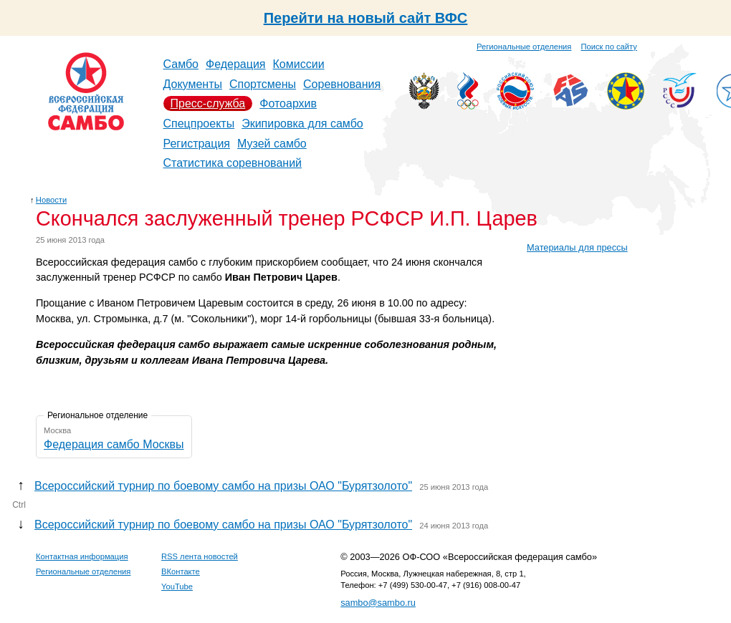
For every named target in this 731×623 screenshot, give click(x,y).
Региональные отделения (524, 46)
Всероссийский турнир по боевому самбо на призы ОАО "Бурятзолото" (223, 486)
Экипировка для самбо (302, 123)
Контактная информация (82, 556)
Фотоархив (288, 103)
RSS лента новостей (199, 556)
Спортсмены (262, 84)
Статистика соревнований (232, 163)
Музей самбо (272, 143)
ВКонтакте (180, 571)
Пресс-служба (208, 103)
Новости (51, 199)
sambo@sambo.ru (378, 602)
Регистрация (197, 143)
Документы (192, 84)
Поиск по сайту (609, 46)
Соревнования (342, 84)
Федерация (236, 64)
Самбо (181, 64)
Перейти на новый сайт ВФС (366, 18)
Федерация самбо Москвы (114, 444)
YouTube (177, 586)
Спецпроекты (199, 123)
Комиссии (299, 64)
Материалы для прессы (577, 247)
